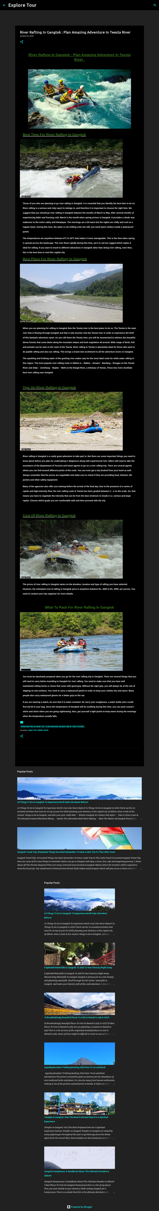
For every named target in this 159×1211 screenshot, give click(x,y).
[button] (21, 42)
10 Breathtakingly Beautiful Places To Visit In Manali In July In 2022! (76, 1017)
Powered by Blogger (79, 1207)
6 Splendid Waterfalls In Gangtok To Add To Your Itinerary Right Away (78, 967)
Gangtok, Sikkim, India (38, 730)
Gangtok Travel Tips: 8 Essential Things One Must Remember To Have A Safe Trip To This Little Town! (66, 852)
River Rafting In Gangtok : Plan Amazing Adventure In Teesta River (52, 727)
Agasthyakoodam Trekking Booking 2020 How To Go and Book (75, 1067)
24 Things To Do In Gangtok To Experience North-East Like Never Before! (52, 802)
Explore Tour (22, 5)
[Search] (40, 5)
